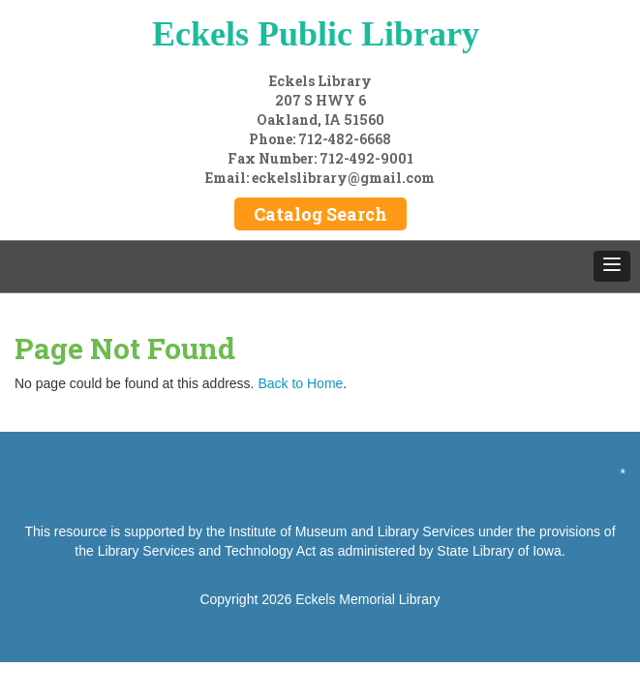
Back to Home (300, 383)
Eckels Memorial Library (367, 599)
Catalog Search (320, 214)
